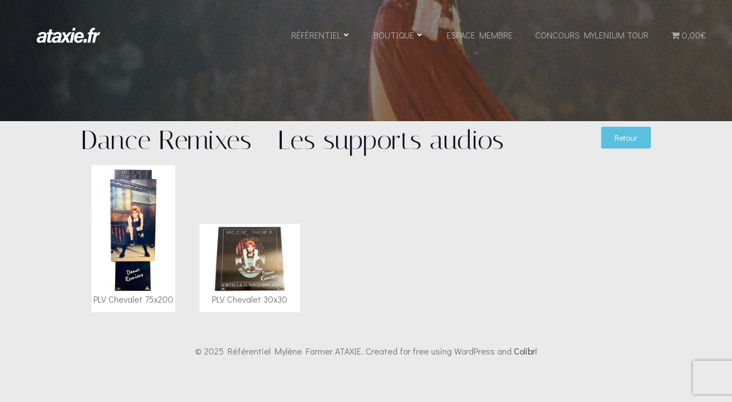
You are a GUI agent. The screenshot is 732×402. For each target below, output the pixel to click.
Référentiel (321, 35)
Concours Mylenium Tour (592, 35)
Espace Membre (480, 35)
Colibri (525, 351)
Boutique (399, 35)
